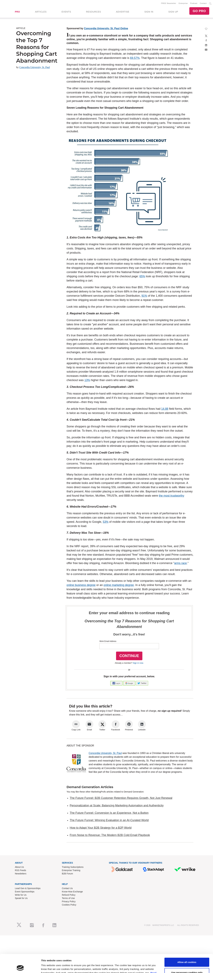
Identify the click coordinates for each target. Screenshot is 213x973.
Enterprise (183, 3)
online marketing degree (119, 585)
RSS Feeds (20, 870)
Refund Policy (68, 895)
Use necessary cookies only (187, 954)
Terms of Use (68, 898)
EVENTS (66, 11)
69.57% (135, 57)
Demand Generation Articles (90, 787)
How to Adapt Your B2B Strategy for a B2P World (101, 827)
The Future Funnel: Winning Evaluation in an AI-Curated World (109, 820)
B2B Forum (67, 873)
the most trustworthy (171, 495)
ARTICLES (41, 11)
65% (142, 276)
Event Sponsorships (24, 891)
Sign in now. (138, 663)
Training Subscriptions (72, 867)
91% (144, 295)
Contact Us (67, 888)
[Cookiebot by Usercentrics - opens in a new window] (20, 967)
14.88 (164, 408)
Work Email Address (107, 641)
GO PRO (199, 11)
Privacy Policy (68, 901)
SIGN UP (173, 11)
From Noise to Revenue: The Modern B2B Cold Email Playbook (110, 835)
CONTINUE (129, 656)
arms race (180, 563)
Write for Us (20, 895)
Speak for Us (21, 898)
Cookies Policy (69, 904)
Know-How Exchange (72, 891)
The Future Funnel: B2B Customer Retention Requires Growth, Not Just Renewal (121, 798)
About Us (19, 867)
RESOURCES (93, 11)
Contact (203, 3)
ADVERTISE (122, 11)
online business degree (81, 585)
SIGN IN (148, 11)
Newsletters (20, 873)
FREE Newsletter (168, 3)
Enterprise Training (71, 870)
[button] (116, 683)
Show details (48, 966)
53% (105, 521)
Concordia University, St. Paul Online (106, 28)
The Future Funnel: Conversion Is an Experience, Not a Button (109, 812)
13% (87, 380)
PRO (17, 11)
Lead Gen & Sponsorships (27, 888)
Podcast (193, 3)
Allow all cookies (186, 943)
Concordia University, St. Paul (34, 67)
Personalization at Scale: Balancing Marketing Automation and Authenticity (117, 805)
